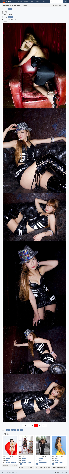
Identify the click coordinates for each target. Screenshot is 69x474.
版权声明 (59, 472)
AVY (7, 460)
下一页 (44, 425)
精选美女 (26, 1)
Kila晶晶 (24, 460)
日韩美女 (31, 1)
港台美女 (37, 1)
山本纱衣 (11, 17)
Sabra (10, 9)
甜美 (37, 464)
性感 (22, 430)
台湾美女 (8, 458)
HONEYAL (57, 460)
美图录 (54, 472)
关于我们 (64, 472)
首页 (60, 5)
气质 (18, 430)
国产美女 (42, 1)
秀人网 (56, 458)
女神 (53, 464)
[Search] (56, 1)
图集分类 (19, 1)
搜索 (65, 1)
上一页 (24, 425)
